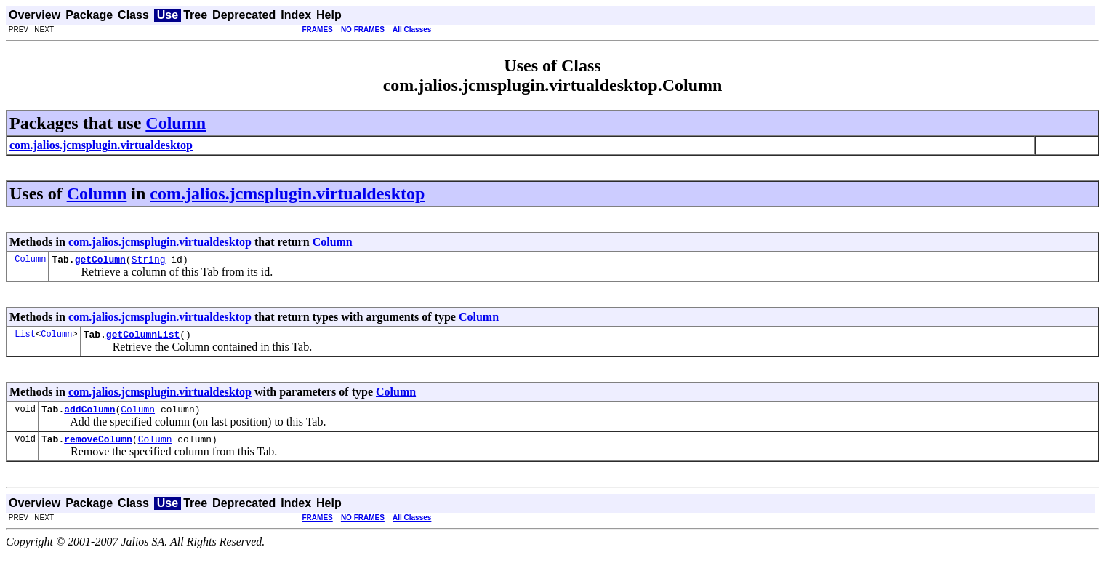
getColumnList (143, 338)
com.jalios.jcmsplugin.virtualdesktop (287, 193)
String (149, 261)
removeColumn (98, 447)
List (25, 338)
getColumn (100, 261)
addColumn (89, 415)
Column (175, 122)
